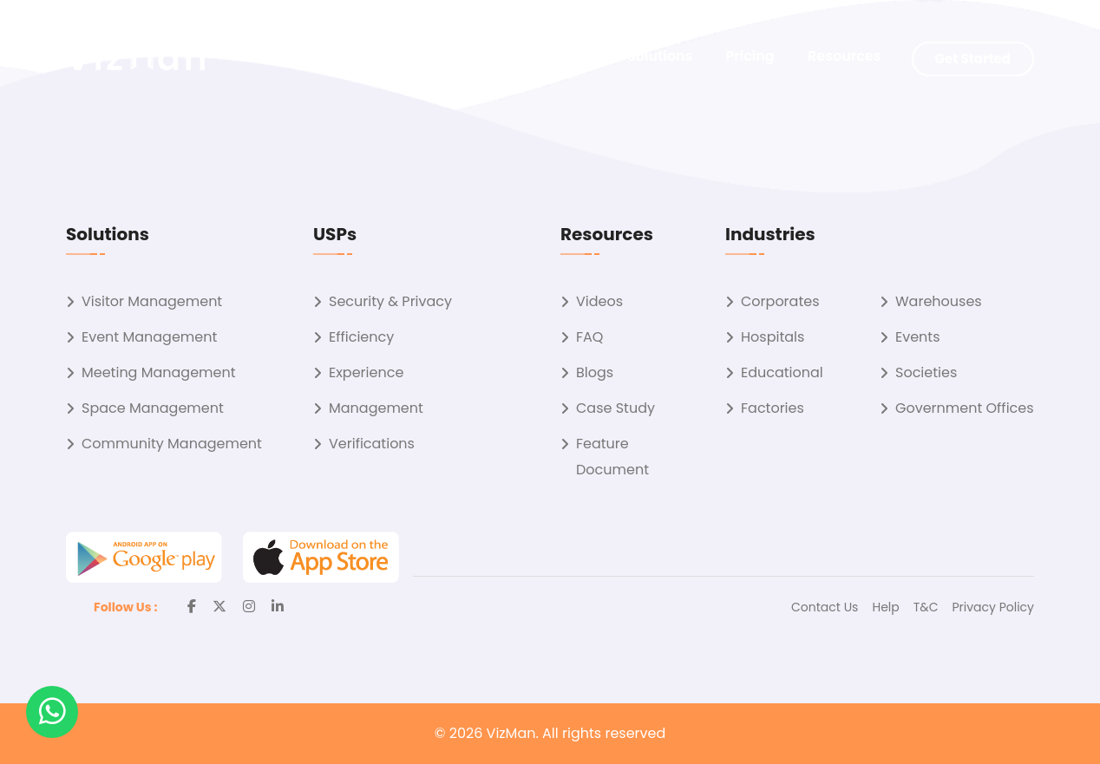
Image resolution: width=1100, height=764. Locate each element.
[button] (52, 712)
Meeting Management (159, 372)
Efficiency (361, 337)
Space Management (153, 408)
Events (917, 337)
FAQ (589, 337)
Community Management (172, 444)
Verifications (372, 444)
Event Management (149, 337)
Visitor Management (152, 301)
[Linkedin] (278, 607)
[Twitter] (219, 607)
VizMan (511, 733)
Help (885, 607)
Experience (366, 372)
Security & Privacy (390, 301)
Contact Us (824, 607)
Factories (772, 408)
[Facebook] (191, 607)
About (572, 56)
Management (376, 408)
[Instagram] (249, 607)
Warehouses (938, 301)
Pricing (750, 56)
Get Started (973, 58)
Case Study (615, 408)
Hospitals (772, 337)
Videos (599, 301)
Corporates (780, 301)
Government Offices (964, 408)
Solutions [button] (659, 56)
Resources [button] (844, 56)
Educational (782, 372)
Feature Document (612, 457)
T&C (926, 607)
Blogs (594, 372)
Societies (926, 372)
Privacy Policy (993, 607)
